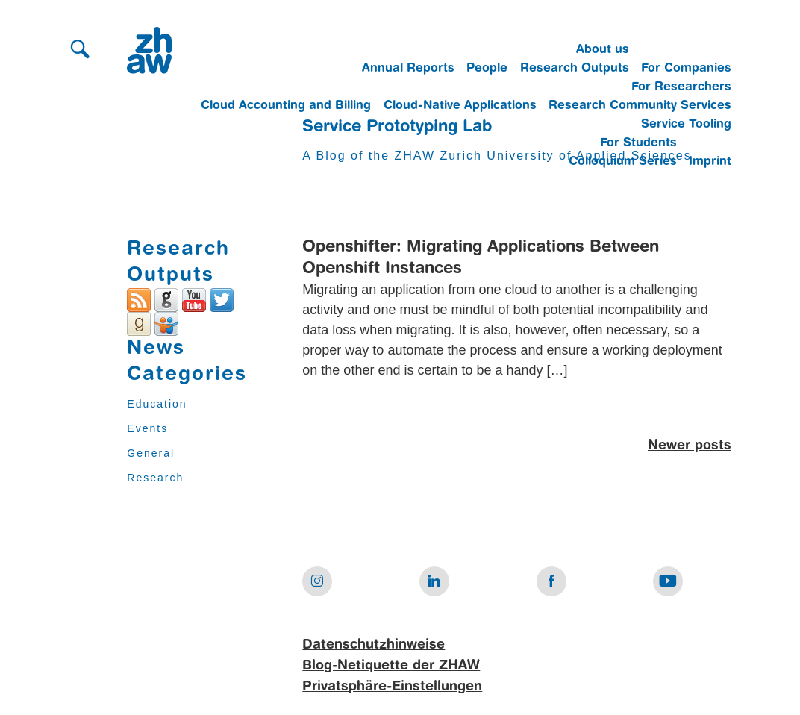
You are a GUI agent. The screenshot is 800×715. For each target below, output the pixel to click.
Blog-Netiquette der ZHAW (391, 665)
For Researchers (681, 87)
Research (155, 478)
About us (602, 50)
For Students (638, 143)
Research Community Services (640, 106)
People (486, 69)
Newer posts (689, 445)
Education (157, 404)
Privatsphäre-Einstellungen (392, 686)
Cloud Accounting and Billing (286, 106)
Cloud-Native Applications (460, 106)
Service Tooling (686, 125)
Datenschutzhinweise (373, 645)
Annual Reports (408, 69)
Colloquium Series (623, 162)
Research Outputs (574, 69)
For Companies (686, 69)
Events (147, 428)
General (151, 453)
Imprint (710, 162)
